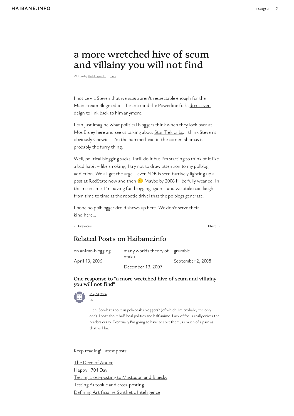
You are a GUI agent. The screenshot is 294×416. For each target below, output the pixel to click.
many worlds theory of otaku (146, 253)
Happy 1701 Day (90, 369)
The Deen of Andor (93, 362)
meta (113, 76)
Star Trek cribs (168, 132)
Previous (85, 226)
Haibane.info (31, 8)
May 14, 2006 (97, 294)
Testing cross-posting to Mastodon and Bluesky (120, 377)
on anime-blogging (92, 250)
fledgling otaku (97, 76)
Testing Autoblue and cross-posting (109, 384)
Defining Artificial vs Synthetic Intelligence (117, 392)
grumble (182, 250)
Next (212, 226)
